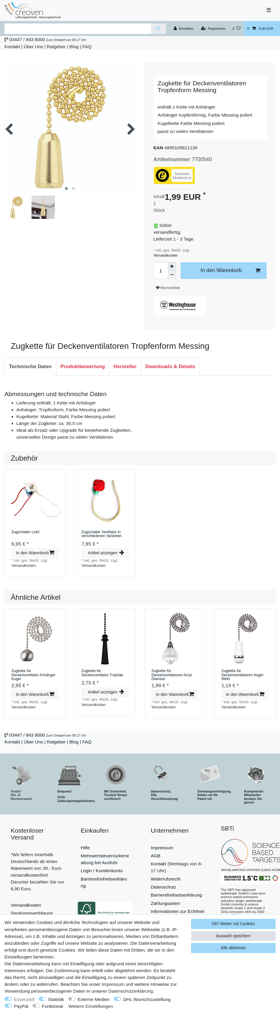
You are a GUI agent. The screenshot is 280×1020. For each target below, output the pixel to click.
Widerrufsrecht (166, 878)
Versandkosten (166, 255)
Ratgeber (56, 46)
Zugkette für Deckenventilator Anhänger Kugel (33, 675)
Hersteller (125, 366)
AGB (156, 855)
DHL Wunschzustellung (146, 999)
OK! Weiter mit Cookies (233, 923)
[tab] (30, 366)
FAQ (87, 46)
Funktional (52, 1006)
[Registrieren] (213, 28)
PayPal (21, 1006)
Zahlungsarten (165, 903)
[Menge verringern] (172, 275)
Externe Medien (94, 999)
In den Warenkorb (230, 270)
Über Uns (33, 46)
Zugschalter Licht (25, 532)
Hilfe (85, 847)
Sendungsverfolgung (32, 913)
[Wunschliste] (236, 28)
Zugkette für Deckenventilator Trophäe (102, 673)
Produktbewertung (82, 366)
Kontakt (12, 46)
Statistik (56, 999)
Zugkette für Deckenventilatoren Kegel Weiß (242, 675)
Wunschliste (168, 288)
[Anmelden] (183, 28)
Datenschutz (163, 886)
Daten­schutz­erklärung (130, 991)
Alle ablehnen (233, 947)
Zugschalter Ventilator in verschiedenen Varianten (102, 534)
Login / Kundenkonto (102, 870)
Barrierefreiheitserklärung (176, 894)
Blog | (75, 46)
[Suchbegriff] (77, 28)
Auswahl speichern (233, 935)
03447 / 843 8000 (27, 39)
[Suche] (158, 28)
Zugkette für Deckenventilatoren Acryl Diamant (171, 675)
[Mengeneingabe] (161, 270)
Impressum (162, 847)
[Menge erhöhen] (172, 266)
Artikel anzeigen (106, 552)
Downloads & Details (170, 366)
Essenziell (24, 999)
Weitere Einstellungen (90, 1006)
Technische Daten (30, 366)
